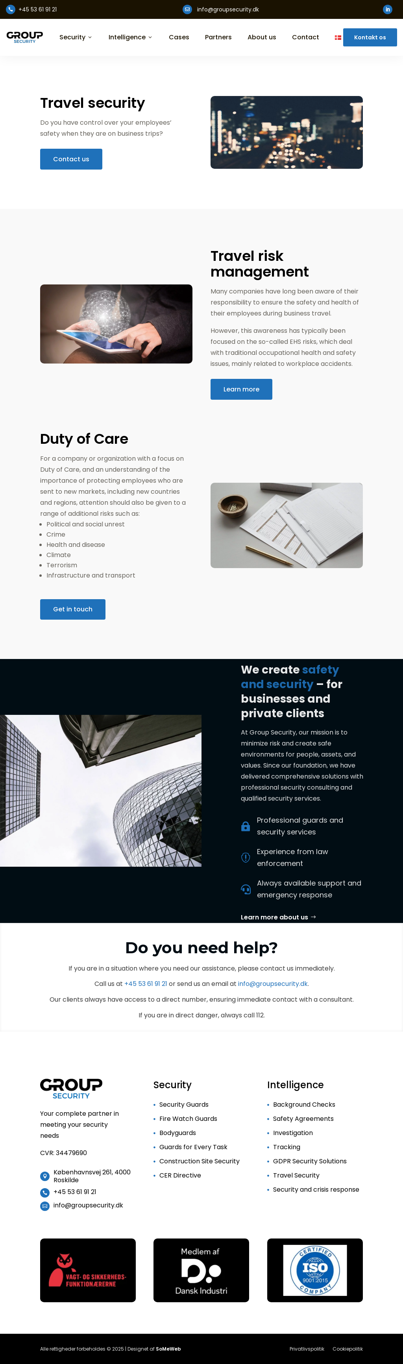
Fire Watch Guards (188, 1118)
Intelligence (131, 37)
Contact (305, 37)
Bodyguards (177, 1132)
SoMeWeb (168, 1349)
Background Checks (304, 1104)
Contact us (71, 159)
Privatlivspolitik (307, 1349)
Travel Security (296, 1175)
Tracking (286, 1147)
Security (76, 37)
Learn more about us (274, 917)
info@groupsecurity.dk (273, 983)
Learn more (241, 389)
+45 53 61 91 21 (145, 983)
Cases (179, 37)
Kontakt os (370, 37)
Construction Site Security (199, 1161)
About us (262, 37)
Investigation (293, 1132)
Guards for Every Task (193, 1147)
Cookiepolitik (348, 1349)
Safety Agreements (303, 1118)
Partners (218, 37)
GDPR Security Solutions (310, 1161)
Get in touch (72, 609)
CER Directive (180, 1175)
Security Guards (184, 1104)
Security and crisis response (316, 1189)
